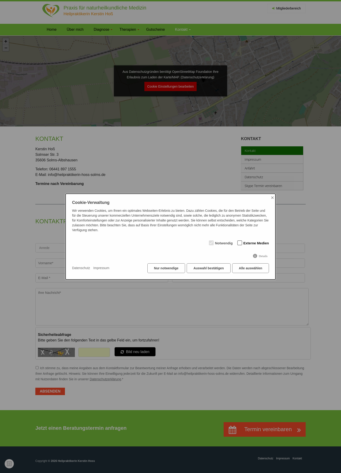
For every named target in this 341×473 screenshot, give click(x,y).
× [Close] (272, 197)
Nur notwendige (166, 268)
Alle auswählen (250, 268)
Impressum (101, 268)
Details (263, 256)
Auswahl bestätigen (208, 268)
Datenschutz (81, 268)
